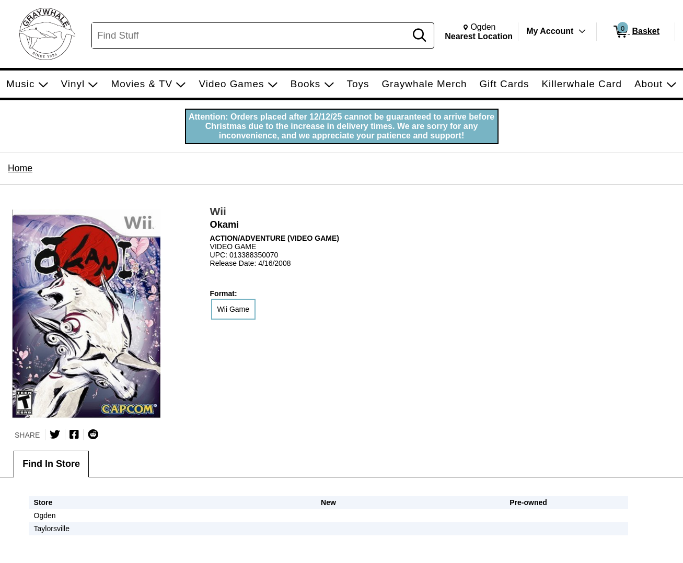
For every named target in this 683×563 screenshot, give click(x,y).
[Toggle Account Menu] (582, 31)
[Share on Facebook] (74, 434)
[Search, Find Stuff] (250, 35)
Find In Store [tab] (51, 464)
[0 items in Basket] (635, 32)
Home (20, 168)
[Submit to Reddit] (93, 434)
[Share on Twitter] (55, 434)
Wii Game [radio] (233, 309)
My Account (549, 31)
